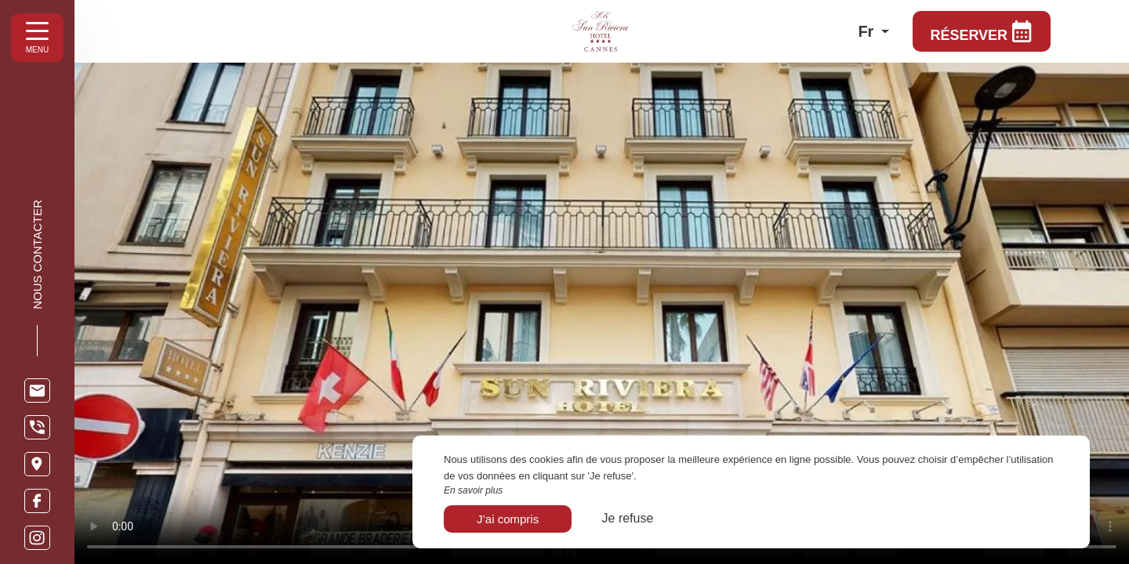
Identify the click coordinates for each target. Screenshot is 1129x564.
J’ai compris (508, 519)
